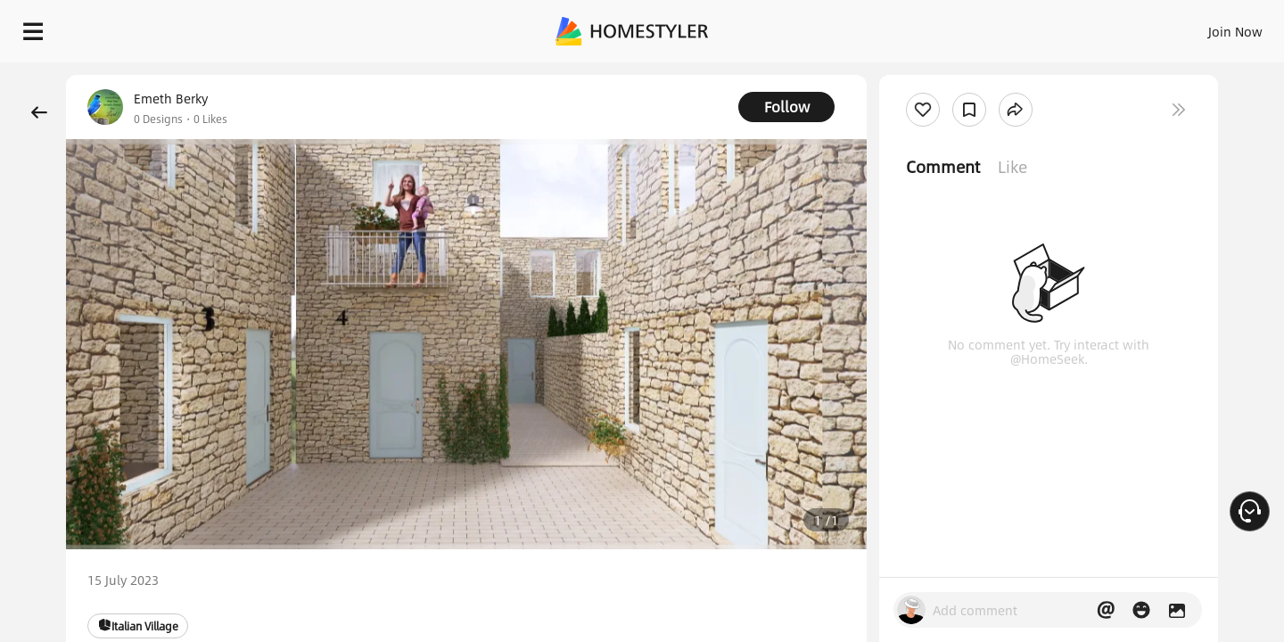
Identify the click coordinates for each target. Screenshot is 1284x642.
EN (1082, 27)
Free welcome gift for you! (913, 75)
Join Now (1020, 27)
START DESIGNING (1195, 27)
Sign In (954, 27)
